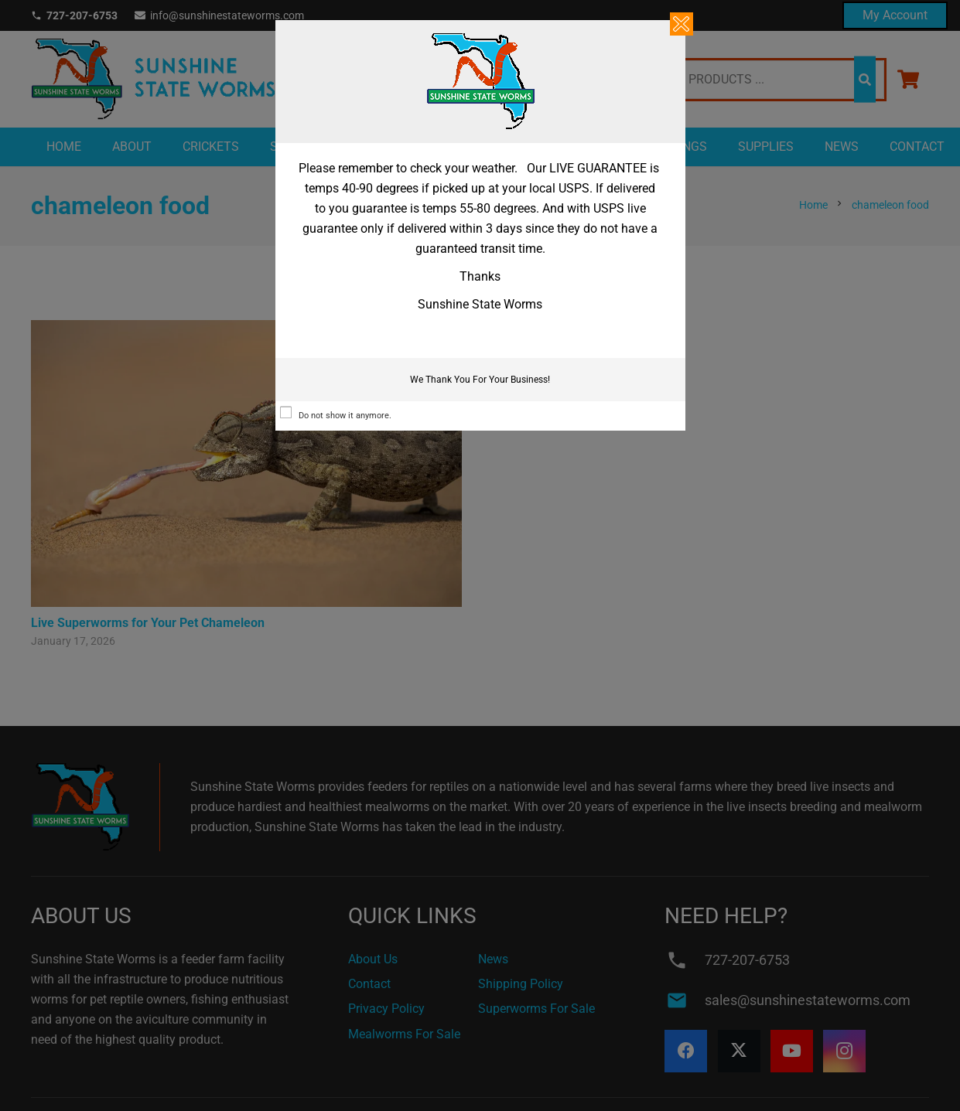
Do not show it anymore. (345, 416)
